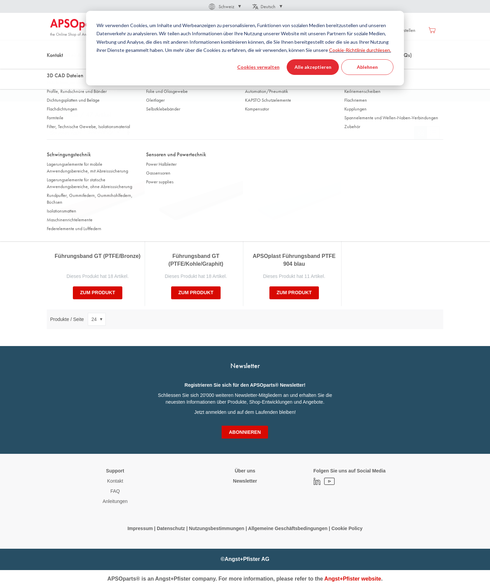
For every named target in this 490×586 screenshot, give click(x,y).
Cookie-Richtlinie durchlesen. (360, 50)
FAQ (115, 491)
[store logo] (79, 28)
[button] (224, 6)
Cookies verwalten (258, 67)
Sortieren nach (65, 132)
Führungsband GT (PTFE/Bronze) (97, 256)
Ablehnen (367, 67)
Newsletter (245, 481)
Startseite (58, 67)
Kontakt (115, 481)
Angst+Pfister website (352, 579)
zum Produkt (97, 292)
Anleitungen (115, 501)
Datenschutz (171, 528)
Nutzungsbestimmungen (217, 528)
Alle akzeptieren (312, 67)
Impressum (140, 528)
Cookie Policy (347, 528)
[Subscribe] (245, 432)
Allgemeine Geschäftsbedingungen (288, 528)
